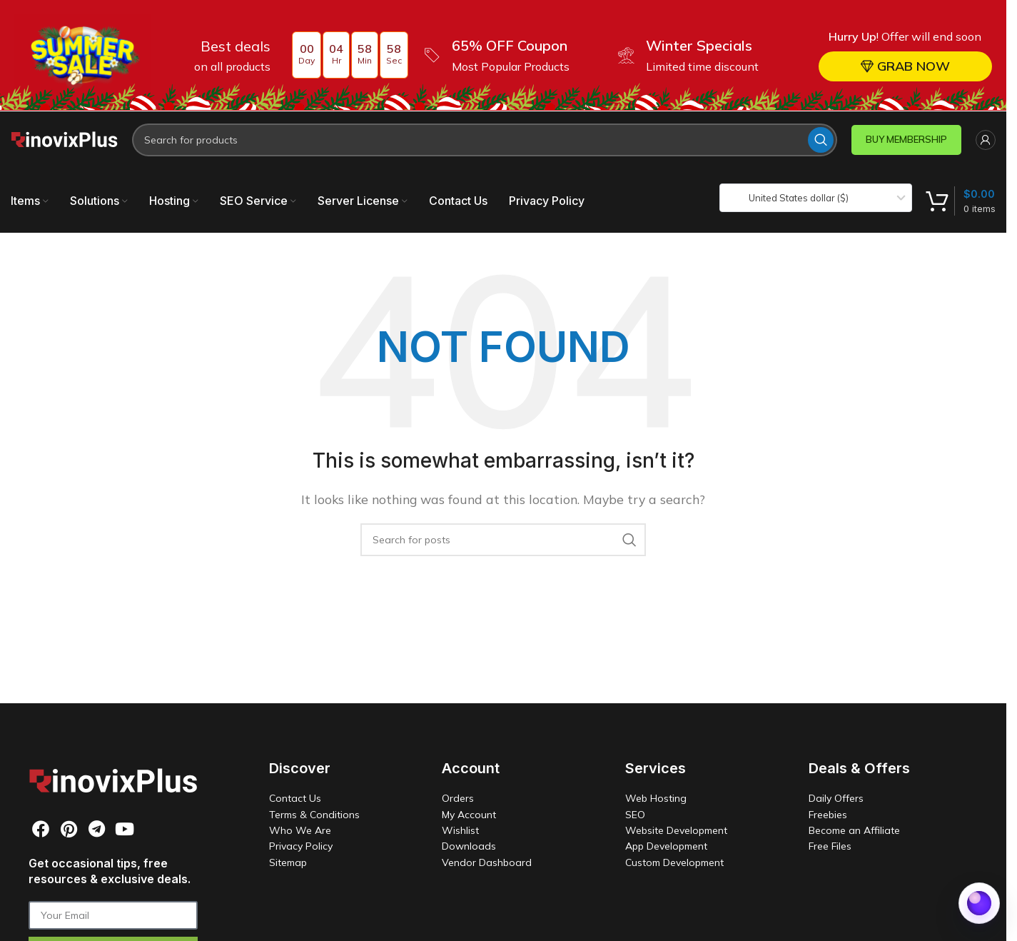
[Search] (484, 139)
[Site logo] (64, 138)
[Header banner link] (503, 55)
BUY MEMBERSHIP (906, 138)
